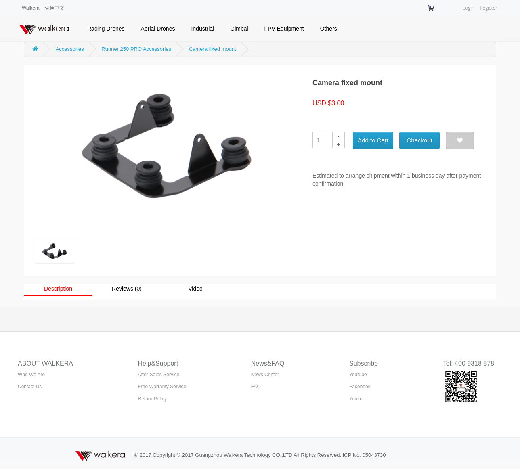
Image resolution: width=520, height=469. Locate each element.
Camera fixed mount (212, 49)
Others (328, 28)
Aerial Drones (158, 28)
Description (58, 288)
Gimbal (239, 28)
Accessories (70, 49)
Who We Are (31, 374)
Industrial (202, 28)
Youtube (358, 374)
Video (195, 288)
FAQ (256, 386)
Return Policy (152, 399)
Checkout (419, 140)
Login (468, 7)
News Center (265, 374)
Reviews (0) (127, 288)
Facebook (360, 386)
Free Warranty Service (162, 386)
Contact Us (30, 386)
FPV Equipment (284, 28)
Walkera (31, 8)
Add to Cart (373, 140)
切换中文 (54, 8)
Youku (356, 399)
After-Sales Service (159, 374)
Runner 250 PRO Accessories (136, 49)
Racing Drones (106, 28)
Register (488, 7)
